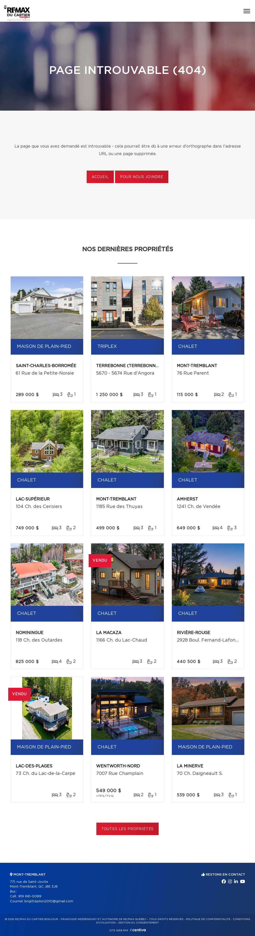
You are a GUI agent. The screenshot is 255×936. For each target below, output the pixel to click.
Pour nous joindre (141, 177)
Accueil (100, 177)
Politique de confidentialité (208, 919)
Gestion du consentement (138, 923)
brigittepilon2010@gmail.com (48, 901)
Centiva (138, 930)
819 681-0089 (29, 896)
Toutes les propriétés (127, 829)
